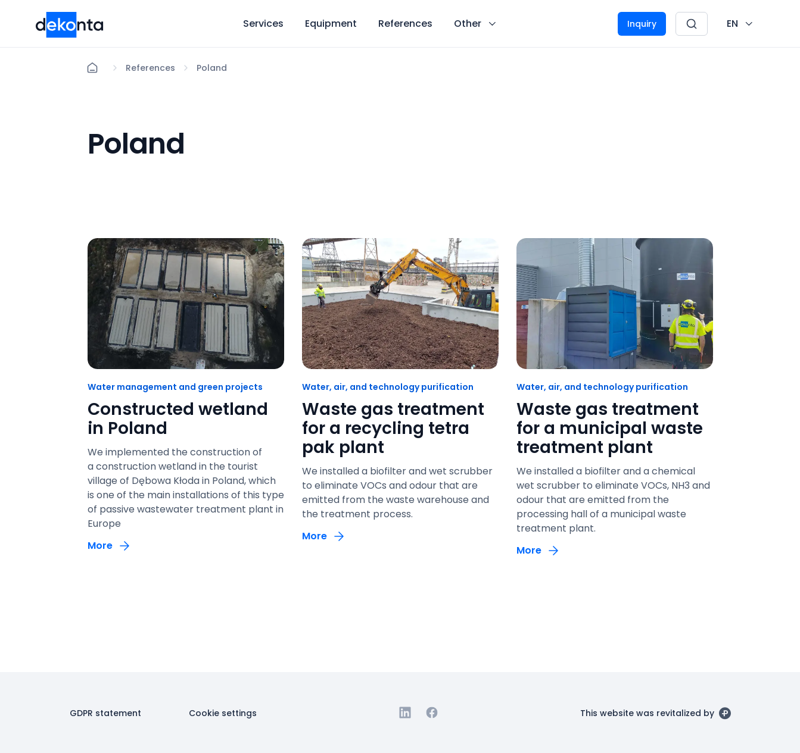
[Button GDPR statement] (105, 712)
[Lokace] (150, 68)
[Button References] (405, 24)
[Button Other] (476, 24)
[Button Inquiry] (642, 24)
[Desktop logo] (70, 24)
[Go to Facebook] (432, 712)
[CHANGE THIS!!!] (740, 24)
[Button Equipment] (330, 24)
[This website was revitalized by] (655, 712)
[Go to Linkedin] (405, 712)
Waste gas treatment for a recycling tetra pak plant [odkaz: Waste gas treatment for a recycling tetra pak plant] (393, 428)
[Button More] (110, 545)
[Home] (92, 68)
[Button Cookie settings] (223, 712)
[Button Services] (263, 24)
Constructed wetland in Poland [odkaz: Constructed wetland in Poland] (178, 419)
